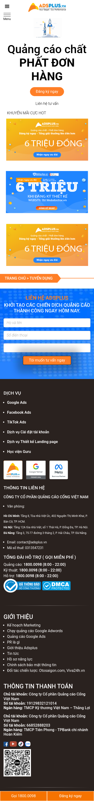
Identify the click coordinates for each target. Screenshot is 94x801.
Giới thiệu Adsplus (22, 648)
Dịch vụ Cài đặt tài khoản (28, 432)
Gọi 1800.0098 (23, 796)
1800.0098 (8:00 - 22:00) (44, 564)
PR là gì (13, 642)
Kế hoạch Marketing (24, 625)
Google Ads (17, 402)
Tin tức (13, 653)
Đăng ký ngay (47, 91)
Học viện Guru (19, 451)
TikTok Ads (16, 422)
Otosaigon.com (52, 670)
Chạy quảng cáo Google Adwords (35, 631)
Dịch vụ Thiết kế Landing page (32, 441)
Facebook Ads (19, 412)
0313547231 (34, 548)
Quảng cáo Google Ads (26, 636)
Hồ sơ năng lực (19, 659)
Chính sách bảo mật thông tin (31, 665)
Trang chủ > (17, 278)
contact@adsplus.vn (32, 542)
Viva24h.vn (75, 670)
